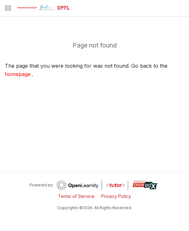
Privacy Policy (116, 196)
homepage (17, 74)
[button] (8, 8)
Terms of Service (76, 196)
